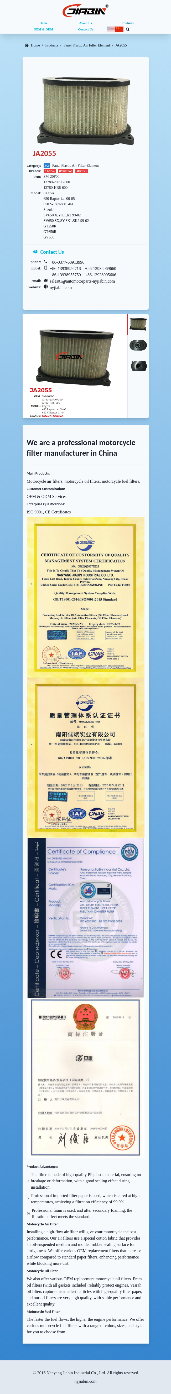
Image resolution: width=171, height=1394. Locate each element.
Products (128, 23)
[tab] (138, 324)
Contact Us (85, 29)
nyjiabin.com (61, 287)
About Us (85, 23)
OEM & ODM (43, 29)
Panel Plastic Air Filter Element (87, 45)
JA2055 (121, 45)
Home (43, 23)
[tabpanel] (75, 366)
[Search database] (127, 29)
